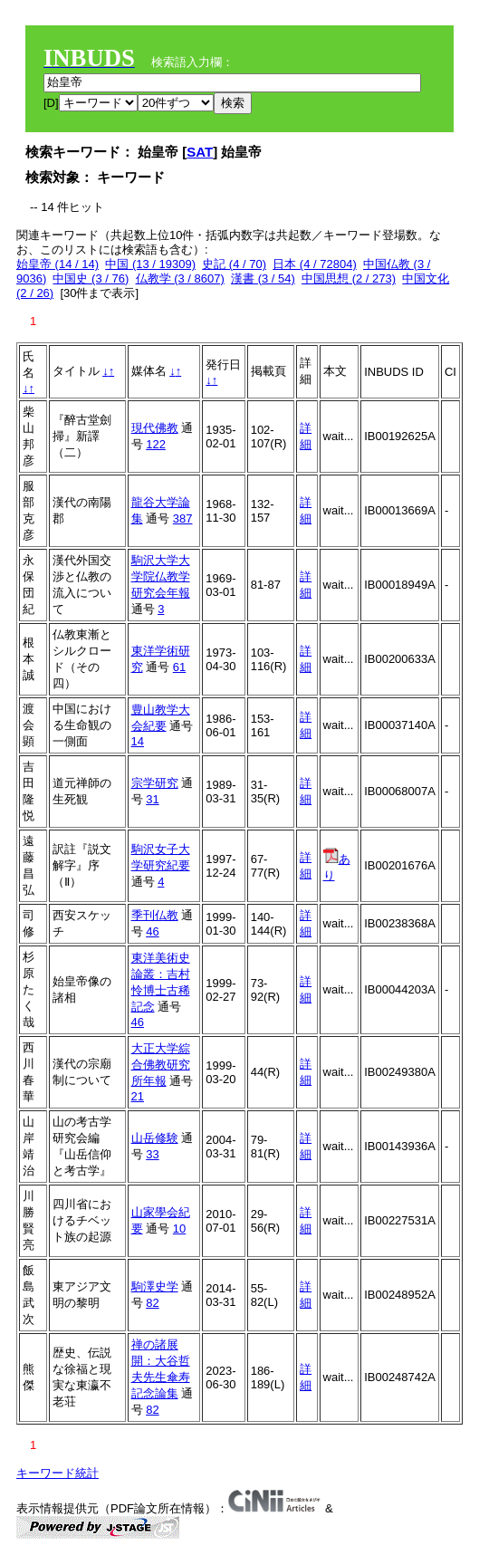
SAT (200, 151)
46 (152, 931)
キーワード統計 (57, 1473)
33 (152, 1154)
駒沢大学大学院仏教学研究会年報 (160, 576)
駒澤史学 (154, 1286)
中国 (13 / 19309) (150, 264)
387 (183, 518)
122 (156, 444)
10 (179, 1228)
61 (179, 667)
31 (152, 799)
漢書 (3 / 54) (263, 278)
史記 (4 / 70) (234, 264)
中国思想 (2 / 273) (349, 278)
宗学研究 (154, 783)
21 (137, 1096)
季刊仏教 (154, 915)
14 (137, 741)
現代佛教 (154, 428)
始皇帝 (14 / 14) (57, 264)
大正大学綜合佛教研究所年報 (160, 1064)
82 (152, 1303)
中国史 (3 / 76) (91, 278)
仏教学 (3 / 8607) (180, 278)
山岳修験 (154, 1138)
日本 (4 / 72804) (315, 264)
